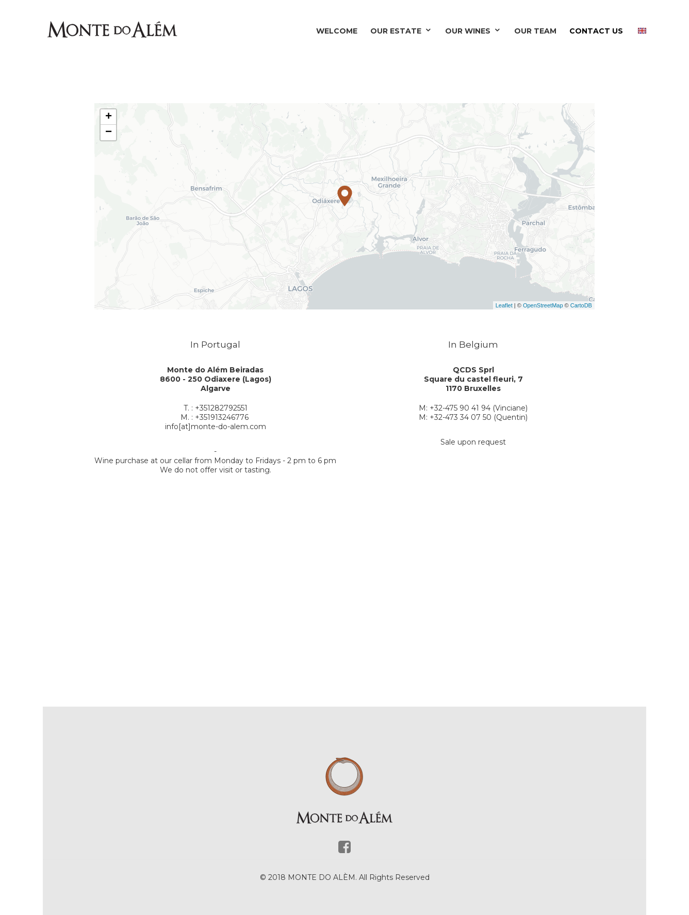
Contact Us (596, 31)
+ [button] (108, 117)
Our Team (535, 31)
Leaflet (504, 305)
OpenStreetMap (543, 305)
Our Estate (401, 30)
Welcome (336, 31)
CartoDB (581, 305)
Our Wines (473, 30)
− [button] (108, 132)
